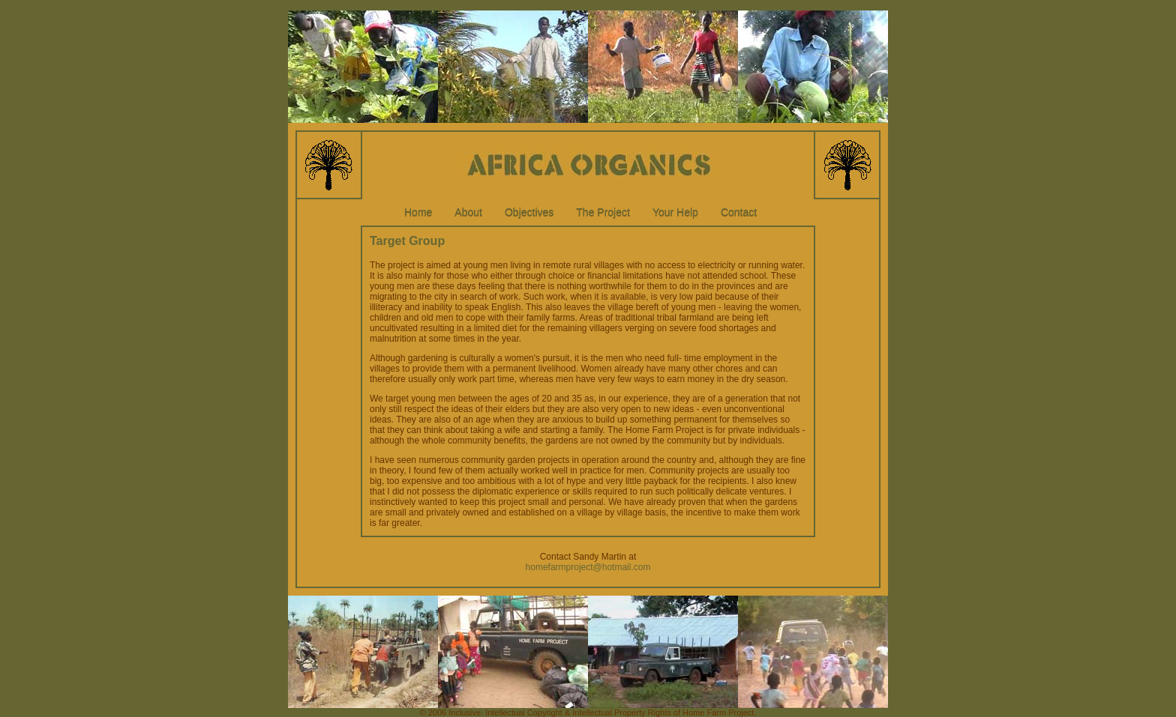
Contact (739, 212)
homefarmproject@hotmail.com (588, 567)
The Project (603, 212)
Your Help (675, 212)
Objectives (529, 212)
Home (418, 212)
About (468, 212)
